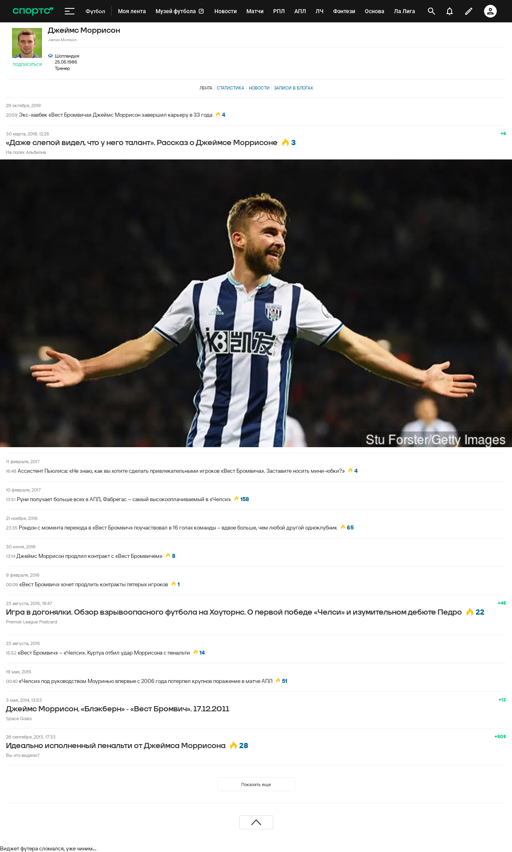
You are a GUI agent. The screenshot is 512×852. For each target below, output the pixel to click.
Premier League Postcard (31, 622)
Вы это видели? (23, 755)
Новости (259, 88)
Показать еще (256, 784)
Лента (206, 88)
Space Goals (19, 718)
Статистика (230, 88)
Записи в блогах (293, 88)
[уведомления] (449, 11)
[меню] (69, 11)
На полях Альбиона (26, 152)
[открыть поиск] (431, 11)
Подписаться (27, 64)
